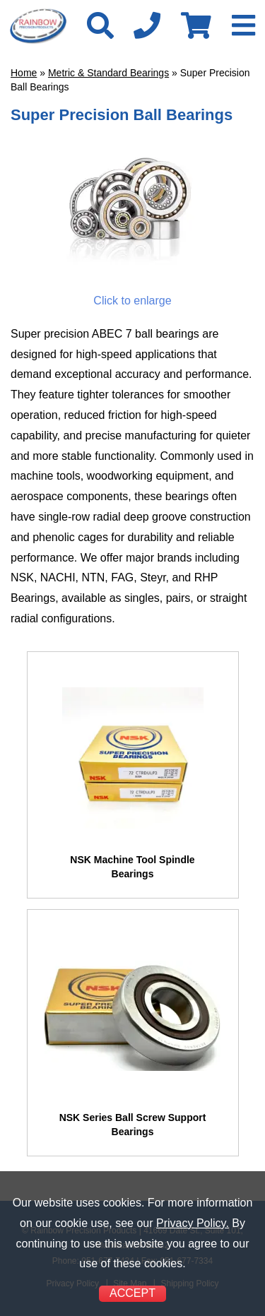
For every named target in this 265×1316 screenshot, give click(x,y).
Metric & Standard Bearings (108, 72)
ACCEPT (132, 1293)
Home (24, 72)
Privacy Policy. (192, 1223)
